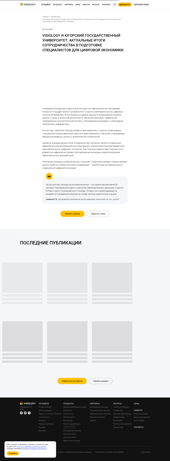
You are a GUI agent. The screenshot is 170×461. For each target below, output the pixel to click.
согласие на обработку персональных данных (31, 446)
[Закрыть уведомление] (54, 443)
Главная (45, 17)
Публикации (55, 17)
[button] (125, 5)
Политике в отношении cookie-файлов (34, 448)
